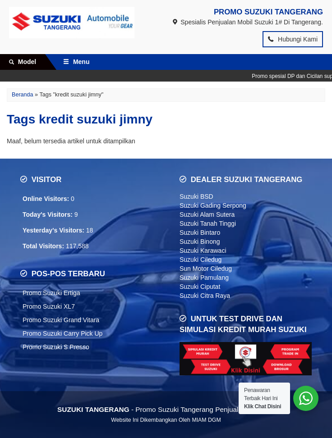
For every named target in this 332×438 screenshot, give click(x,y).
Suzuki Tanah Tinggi (208, 223)
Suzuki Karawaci (203, 250)
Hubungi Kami (293, 39)
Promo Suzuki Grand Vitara (61, 320)
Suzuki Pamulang (204, 277)
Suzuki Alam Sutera (207, 214)
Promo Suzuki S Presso (56, 347)
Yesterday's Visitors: (54, 230)
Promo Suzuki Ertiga (51, 293)
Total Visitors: (44, 246)
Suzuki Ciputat (200, 286)
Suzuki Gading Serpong (213, 205)
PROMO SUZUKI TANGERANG (268, 12)
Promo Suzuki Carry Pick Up (62, 333)
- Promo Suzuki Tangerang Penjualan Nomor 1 (166, 409)
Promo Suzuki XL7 (49, 306)
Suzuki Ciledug (200, 259)
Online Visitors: (47, 198)
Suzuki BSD (196, 196)
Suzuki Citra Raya (205, 295)
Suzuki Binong (200, 241)
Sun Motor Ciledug (206, 268)
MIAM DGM (206, 420)
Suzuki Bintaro (200, 232)
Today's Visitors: (48, 214)
